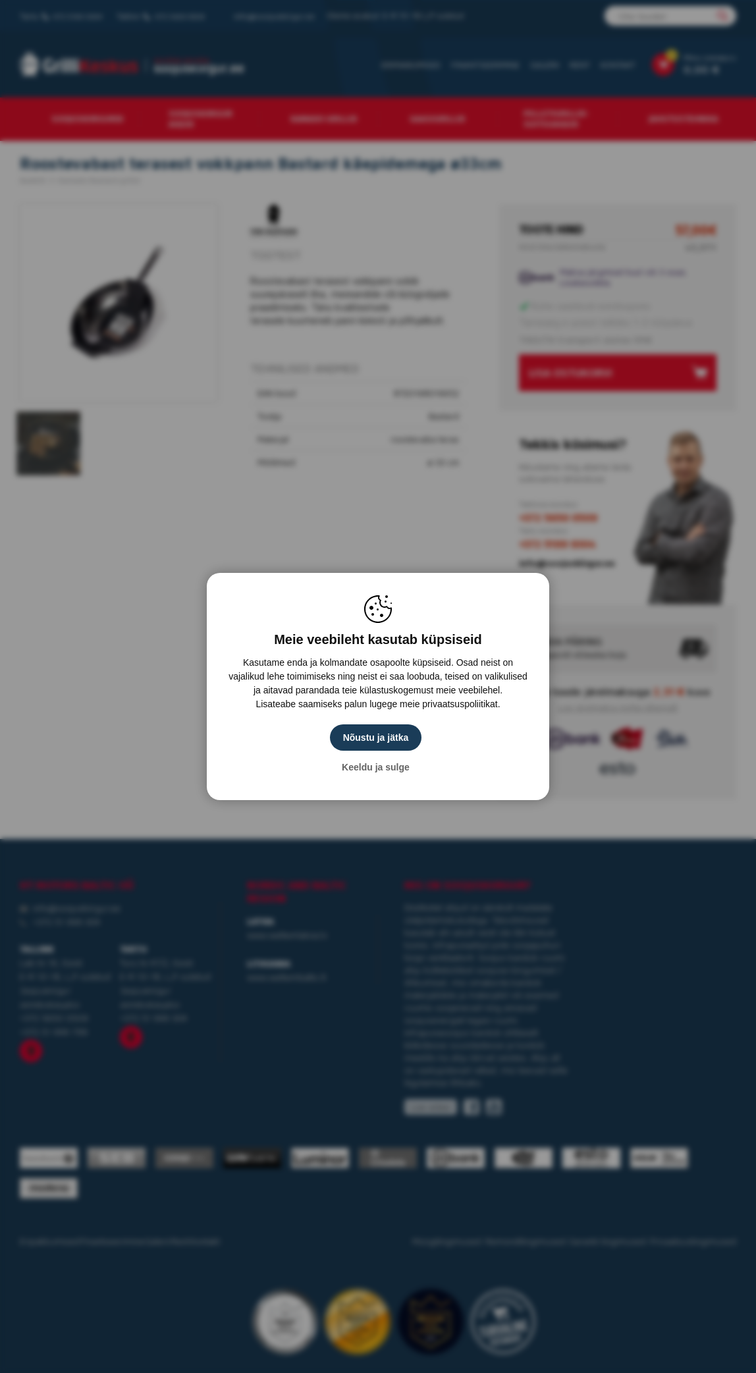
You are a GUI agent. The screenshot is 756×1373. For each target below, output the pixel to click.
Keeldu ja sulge (378, 767)
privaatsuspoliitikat (459, 704)
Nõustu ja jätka (378, 737)
